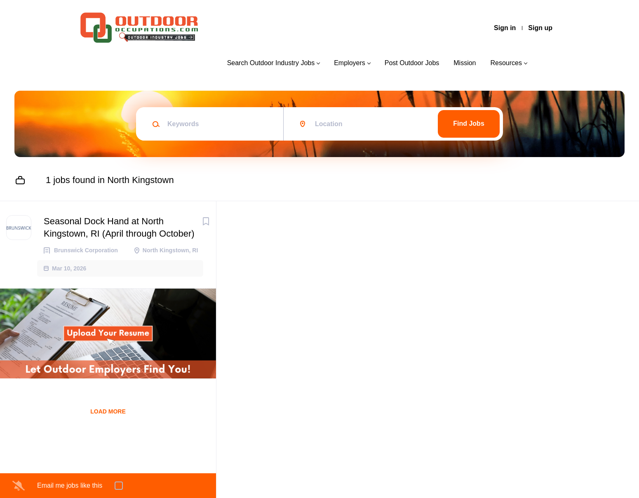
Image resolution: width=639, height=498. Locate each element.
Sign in (505, 27)
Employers (349, 62)
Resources (506, 62)
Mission (464, 62)
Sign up (540, 27)
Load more (108, 411)
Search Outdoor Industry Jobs (271, 62)
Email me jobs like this (69, 485)
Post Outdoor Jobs (412, 62)
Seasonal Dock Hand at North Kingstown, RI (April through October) (119, 227)
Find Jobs (468, 123)
